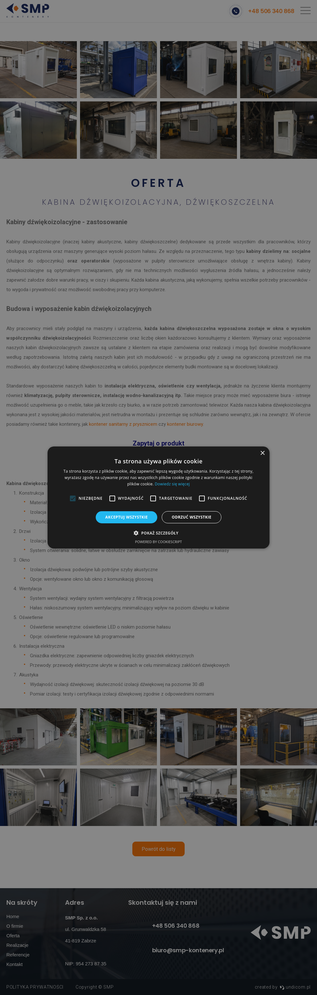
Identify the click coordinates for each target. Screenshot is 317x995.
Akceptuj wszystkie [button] (126, 517)
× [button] (262, 453)
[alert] (158, 497)
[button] (158, 533)
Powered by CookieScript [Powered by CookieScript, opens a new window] (158, 541)
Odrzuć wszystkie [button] (191, 517)
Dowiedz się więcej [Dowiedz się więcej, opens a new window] (172, 484)
